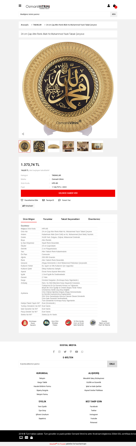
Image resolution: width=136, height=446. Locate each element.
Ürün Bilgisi (29, 219)
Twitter (93, 411)
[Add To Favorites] (29, 200)
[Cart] (114, 6)
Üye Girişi (42, 411)
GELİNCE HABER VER (68, 193)
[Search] (68, 14)
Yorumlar (47, 219)
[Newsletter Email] (68, 364)
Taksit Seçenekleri (70, 219)
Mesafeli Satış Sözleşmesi (93, 378)
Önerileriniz (94, 219)
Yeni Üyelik (42, 407)
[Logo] (38, 6)
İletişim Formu (42, 394)
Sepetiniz (42, 419)
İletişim (42, 378)
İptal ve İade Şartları (93, 386)
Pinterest (93, 423)
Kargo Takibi (42, 382)
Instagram (94, 415)
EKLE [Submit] (112, 364)
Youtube (94, 419)
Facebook (94, 407)
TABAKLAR (56, 175)
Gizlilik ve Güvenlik (93, 382)
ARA (113, 14)
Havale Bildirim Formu (42, 386)
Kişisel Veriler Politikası (94, 390)
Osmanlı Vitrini (58, 179)
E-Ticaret (62, 444)
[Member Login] (109, 6)
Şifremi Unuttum (42, 415)
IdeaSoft (53, 444)
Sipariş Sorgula (42, 390)
